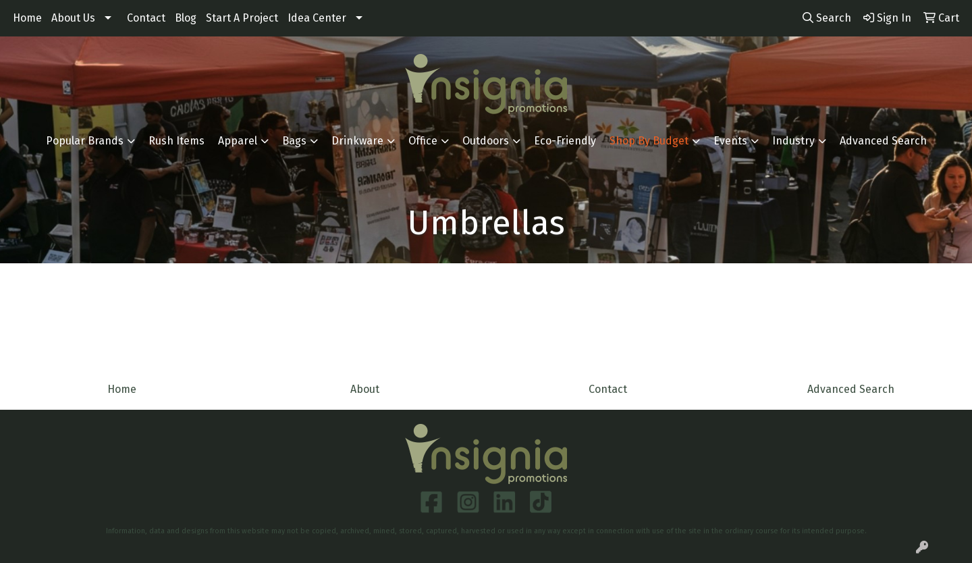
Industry (793, 140)
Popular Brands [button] (85, 140)
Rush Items (176, 140)
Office (422, 140)
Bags (294, 140)
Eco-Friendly (565, 140)
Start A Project (242, 17)
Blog (185, 17)
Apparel (237, 140)
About (364, 389)
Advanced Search (883, 140)
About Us (73, 17)
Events (730, 140)
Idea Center (317, 17)
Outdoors (485, 140)
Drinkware (357, 140)
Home (27, 17)
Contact (146, 17)
